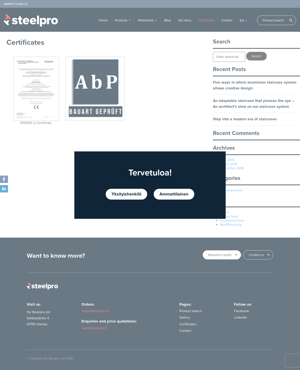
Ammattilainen (174, 194)
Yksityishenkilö (126, 194)
